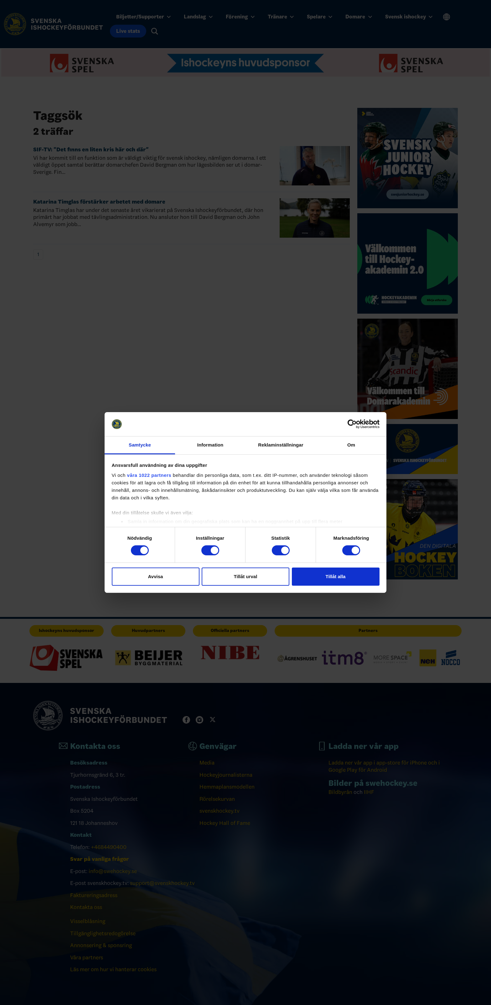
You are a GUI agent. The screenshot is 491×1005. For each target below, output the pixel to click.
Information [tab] (210, 444)
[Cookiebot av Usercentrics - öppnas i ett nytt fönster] (352, 424)
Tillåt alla (336, 576)
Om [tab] (351, 444)
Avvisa (155, 576)
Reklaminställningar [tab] (280, 444)
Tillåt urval (245, 576)
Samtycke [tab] (140, 444)
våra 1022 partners (149, 475)
